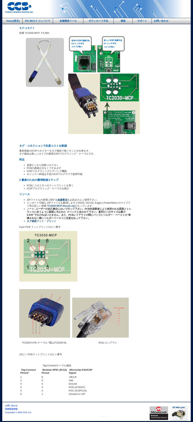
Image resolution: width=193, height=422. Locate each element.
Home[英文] (13, 21)
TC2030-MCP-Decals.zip (61, 205)
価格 (123, 21)
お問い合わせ (161, 21)
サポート (142, 21)
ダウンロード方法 (98, 21)
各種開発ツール (68, 21)
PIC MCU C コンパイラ (38, 21)
